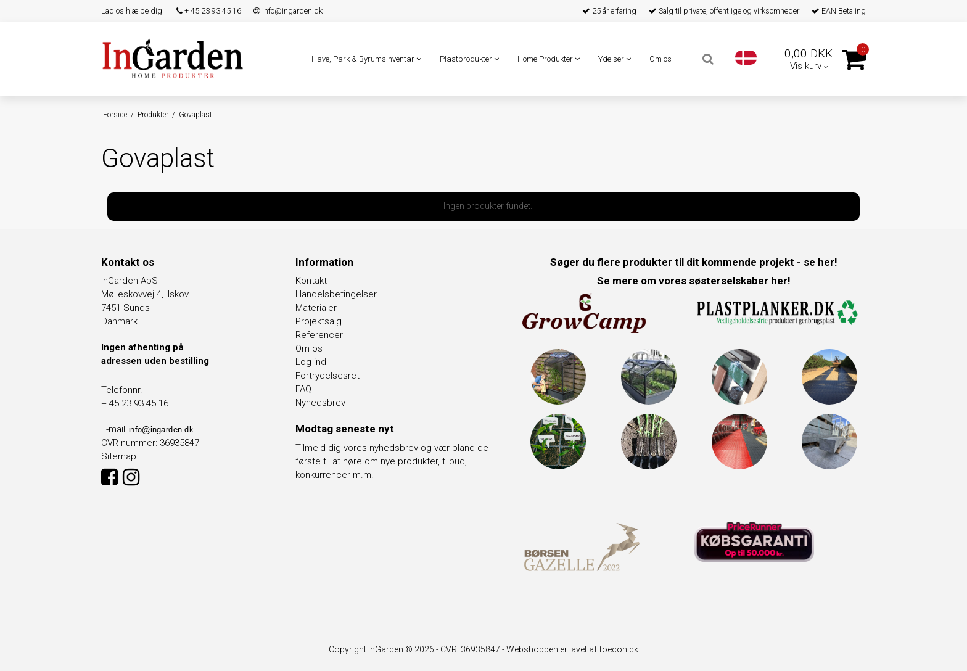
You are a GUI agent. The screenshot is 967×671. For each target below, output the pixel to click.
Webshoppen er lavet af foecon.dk (572, 649)
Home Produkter (548, 59)
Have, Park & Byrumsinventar (366, 59)
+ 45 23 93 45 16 (208, 10)
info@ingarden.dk (288, 10)
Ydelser (614, 59)
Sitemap (118, 456)
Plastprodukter (469, 59)
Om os (660, 59)
